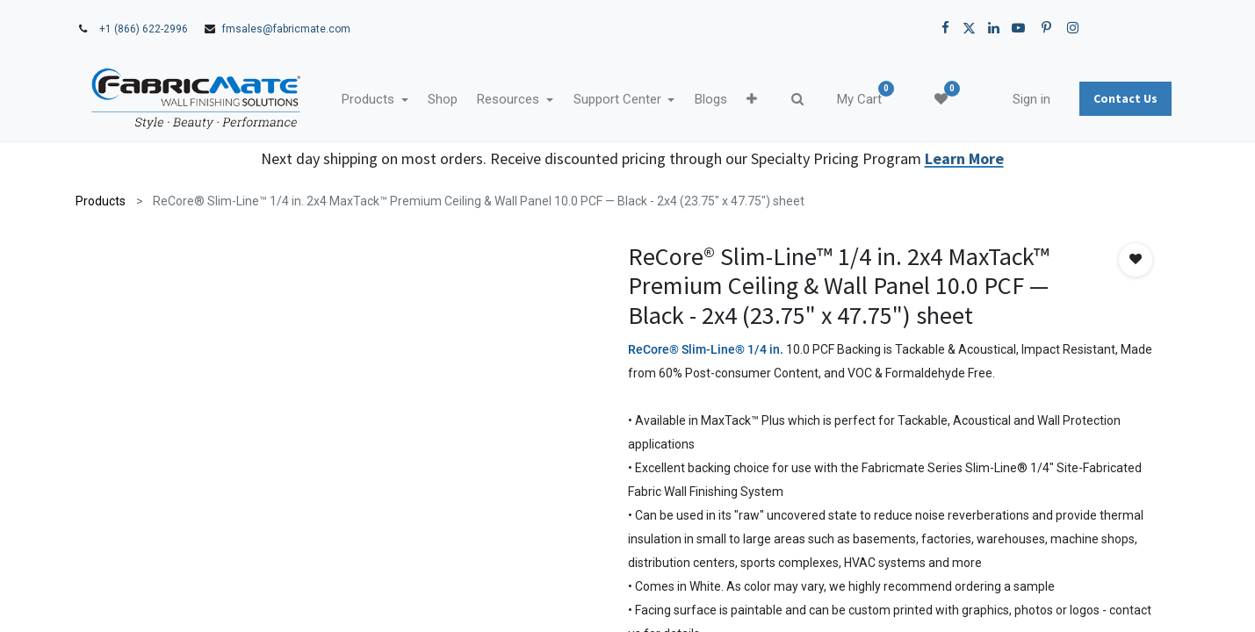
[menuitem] (442, 100)
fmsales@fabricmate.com (286, 29)
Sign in (1031, 99)
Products (101, 201)
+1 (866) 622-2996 (143, 29)
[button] (752, 100)
